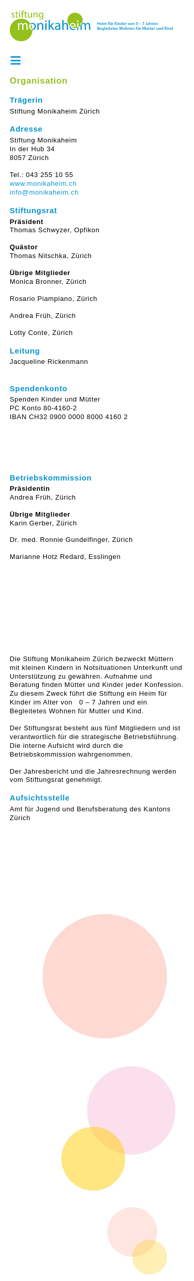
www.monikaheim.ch (43, 183)
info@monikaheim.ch (44, 192)
